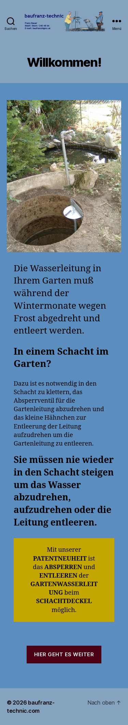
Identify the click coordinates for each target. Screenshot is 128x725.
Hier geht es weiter (64, 654)
